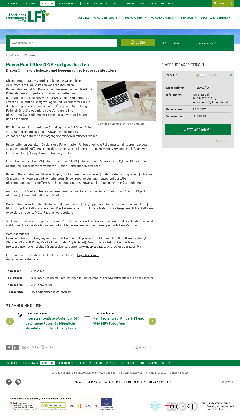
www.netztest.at (90, 246)
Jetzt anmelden (198, 129)
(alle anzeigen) (207, 42)
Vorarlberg (156, 3)
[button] (107, 17)
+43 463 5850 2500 (156, 372)
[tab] (198, 76)
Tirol (142, 3)
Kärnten (47, 3)
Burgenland (30, 3)
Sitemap (153, 381)
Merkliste (224, 3)
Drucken (47, 347)
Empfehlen (30, 347)
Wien (170, 3)
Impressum (94, 381)
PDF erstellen (144, 347)
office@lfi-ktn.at (179, 372)
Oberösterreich (92, 3)
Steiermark (128, 3)
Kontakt (78, 381)
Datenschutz (136, 381)
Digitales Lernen (88, 255)
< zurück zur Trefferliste (20, 55)
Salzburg (111, 3)
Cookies (166, 381)
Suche (138, 42)
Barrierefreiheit (114, 381)
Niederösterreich (67, 3)
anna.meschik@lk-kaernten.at (210, 102)
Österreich (12, 3)
